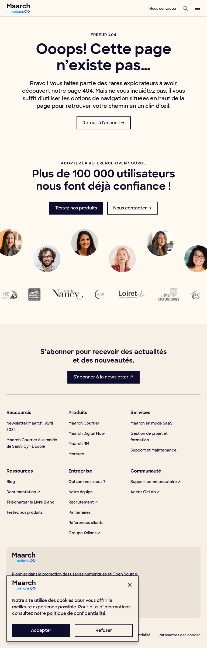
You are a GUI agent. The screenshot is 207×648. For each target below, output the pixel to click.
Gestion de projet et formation (149, 436)
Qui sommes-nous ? (86, 481)
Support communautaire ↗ (155, 481)
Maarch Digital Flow (86, 433)
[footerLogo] (24, 561)
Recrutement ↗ (83, 502)
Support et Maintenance (153, 450)
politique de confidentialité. (76, 613)
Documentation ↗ (23, 492)
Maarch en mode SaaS (151, 423)
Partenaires (79, 512)
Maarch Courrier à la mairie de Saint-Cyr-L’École (31, 443)
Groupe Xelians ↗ (84, 532)
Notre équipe (80, 492)
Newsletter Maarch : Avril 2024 (29, 426)
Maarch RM (78, 443)
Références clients (85, 522)
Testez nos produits (24, 512)
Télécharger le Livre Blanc (30, 502)
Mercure (76, 453)
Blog (10, 481)
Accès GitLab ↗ (145, 492)
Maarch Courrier (83, 423)
